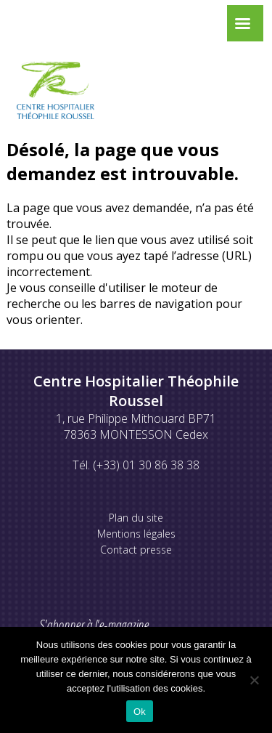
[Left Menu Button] (242, 27)
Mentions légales (136, 533)
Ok (139, 711)
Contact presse (136, 549)
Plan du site (136, 518)
